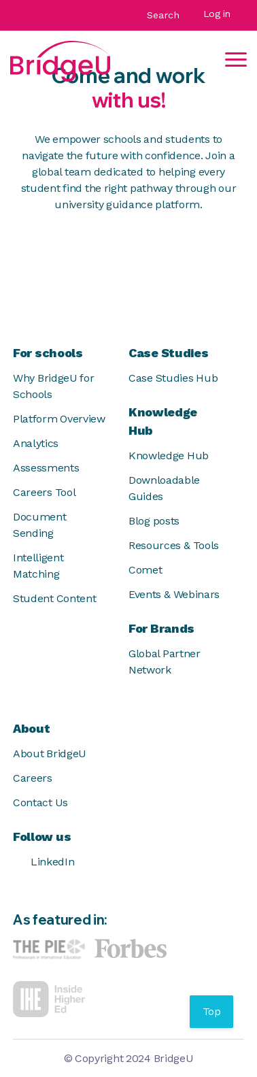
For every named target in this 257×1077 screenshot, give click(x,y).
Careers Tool (44, 492)
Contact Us (40, 802)
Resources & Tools (173, 545)
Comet (145, 569)
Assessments (46, 467)
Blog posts (153, 520)
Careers (32, 778)
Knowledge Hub (168, 455)
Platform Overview (59, 418)
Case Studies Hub (173, 377)
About (31, 728)
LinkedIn (43, 862)
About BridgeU (49, 753)
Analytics (35, 443)
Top (212, 1011)
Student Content (54, 598)
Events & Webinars (174, 594)
